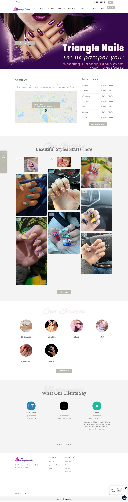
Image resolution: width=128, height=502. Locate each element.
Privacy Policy (34, 494)
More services (64, 371)
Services (61, 8)
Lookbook (69, 8)
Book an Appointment (25, 43)
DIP (102, 337)
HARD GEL (26, 361)
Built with (59, 500)
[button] (58, 445)
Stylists (89, 8)
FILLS (77, 337)
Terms (103, 8)
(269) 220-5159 (100, 2)
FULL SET (51, 337)
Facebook (98, 494)
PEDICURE (26, 337)
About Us (51, 462)
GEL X (51, 361)
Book (110, 2)
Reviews (96, 8)
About (54, 8)
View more (64, 292)
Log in (111, 8)
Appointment (79, 8)
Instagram (108, 494)
